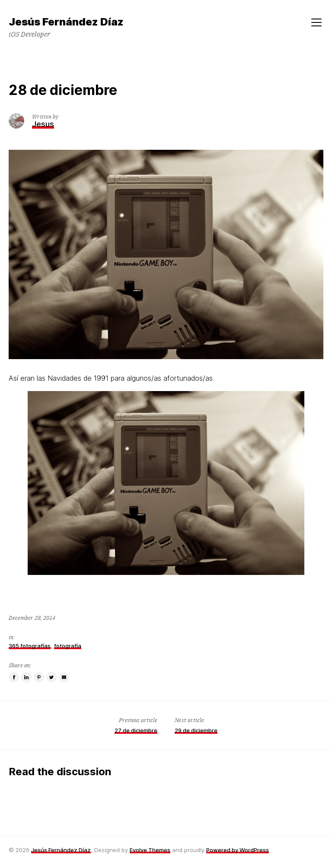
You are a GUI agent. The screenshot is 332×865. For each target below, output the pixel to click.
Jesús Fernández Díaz (61, 849)
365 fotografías (30, 645)
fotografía (67, 645)
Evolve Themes (150, 849)
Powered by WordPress (237, 849)
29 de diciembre (196, 730)
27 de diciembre (136, 730)
